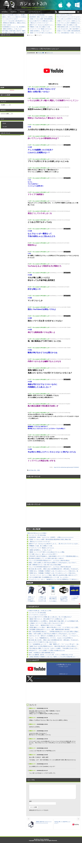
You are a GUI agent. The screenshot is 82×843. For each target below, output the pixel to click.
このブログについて (34, 12)
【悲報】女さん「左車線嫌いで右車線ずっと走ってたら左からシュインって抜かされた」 (53, 573)
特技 (38, 470)
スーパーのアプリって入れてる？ (65, 14)
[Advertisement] (33, 484)
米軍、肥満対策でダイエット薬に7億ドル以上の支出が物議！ (45, 564)
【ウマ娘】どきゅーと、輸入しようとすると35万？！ (15, 32)
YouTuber (31, 470)
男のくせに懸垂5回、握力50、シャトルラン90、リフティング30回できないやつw (51, 654)
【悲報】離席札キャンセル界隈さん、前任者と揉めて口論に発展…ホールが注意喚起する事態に (54, 621)
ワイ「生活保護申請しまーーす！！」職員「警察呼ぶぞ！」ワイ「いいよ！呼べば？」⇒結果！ (55, 644)
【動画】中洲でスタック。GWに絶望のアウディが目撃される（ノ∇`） (48, 619)
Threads (22, 12)
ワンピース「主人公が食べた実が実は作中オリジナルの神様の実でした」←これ (21, 20)
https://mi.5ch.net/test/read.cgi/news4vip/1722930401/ (66, 467)
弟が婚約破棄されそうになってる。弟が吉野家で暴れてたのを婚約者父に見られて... (22, 26)
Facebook (14, 12)
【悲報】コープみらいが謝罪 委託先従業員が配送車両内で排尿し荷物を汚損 (48, 18)
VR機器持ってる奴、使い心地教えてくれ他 (40, 26)
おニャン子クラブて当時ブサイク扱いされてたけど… (43, 642)
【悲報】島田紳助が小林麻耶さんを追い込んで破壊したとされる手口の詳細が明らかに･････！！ (55, 656)
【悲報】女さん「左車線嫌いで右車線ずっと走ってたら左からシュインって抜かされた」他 (53, 571)
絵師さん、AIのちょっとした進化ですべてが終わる (14, 16)
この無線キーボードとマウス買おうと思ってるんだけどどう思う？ (47, 623)
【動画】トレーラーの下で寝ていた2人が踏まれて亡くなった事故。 (46, 32)
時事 (43, 52)
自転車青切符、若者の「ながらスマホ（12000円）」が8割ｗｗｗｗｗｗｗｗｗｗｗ (49, 16)
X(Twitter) (4, 12)
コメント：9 (49, 52)
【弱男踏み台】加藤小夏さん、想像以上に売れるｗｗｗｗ (15, 22)
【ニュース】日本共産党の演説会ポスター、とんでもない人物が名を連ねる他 (50, 566)
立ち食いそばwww (6, 24)
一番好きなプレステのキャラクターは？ (39, 22)
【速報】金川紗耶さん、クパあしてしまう (12, 28)
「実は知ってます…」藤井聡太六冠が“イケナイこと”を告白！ (45, 625)
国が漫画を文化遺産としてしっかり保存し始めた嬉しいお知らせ (46, 558)
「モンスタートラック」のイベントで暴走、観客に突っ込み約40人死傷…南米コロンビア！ (53, 575)
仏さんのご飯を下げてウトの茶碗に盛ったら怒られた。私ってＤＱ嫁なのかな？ (48, 20)
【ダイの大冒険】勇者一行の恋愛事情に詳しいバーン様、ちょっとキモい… (49, 577)
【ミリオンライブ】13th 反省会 (37, 14)
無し (35, 470)
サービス (39, 52)
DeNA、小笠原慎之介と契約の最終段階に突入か (42, 652)
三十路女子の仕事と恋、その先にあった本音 (39, 610)
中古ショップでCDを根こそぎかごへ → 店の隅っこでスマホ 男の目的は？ (19, 14)
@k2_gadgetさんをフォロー (40, 678)
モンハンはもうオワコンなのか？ (10, 18)
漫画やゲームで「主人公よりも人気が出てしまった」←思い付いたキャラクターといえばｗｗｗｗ (53, 24)
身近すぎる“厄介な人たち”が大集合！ (37, 533)
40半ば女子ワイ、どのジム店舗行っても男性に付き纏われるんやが (47, 650)
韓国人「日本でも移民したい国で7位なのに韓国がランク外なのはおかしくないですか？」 (53, 562)
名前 (30, 801)
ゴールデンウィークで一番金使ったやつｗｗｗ (41, 28)
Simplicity (46, 839)
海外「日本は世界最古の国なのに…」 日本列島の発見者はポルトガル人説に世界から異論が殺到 (55, 631)
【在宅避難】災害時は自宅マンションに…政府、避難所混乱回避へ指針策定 (49, 629)
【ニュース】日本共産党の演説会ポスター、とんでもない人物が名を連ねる (49, 560)
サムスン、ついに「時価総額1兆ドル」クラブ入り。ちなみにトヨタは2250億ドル (51, 638)
